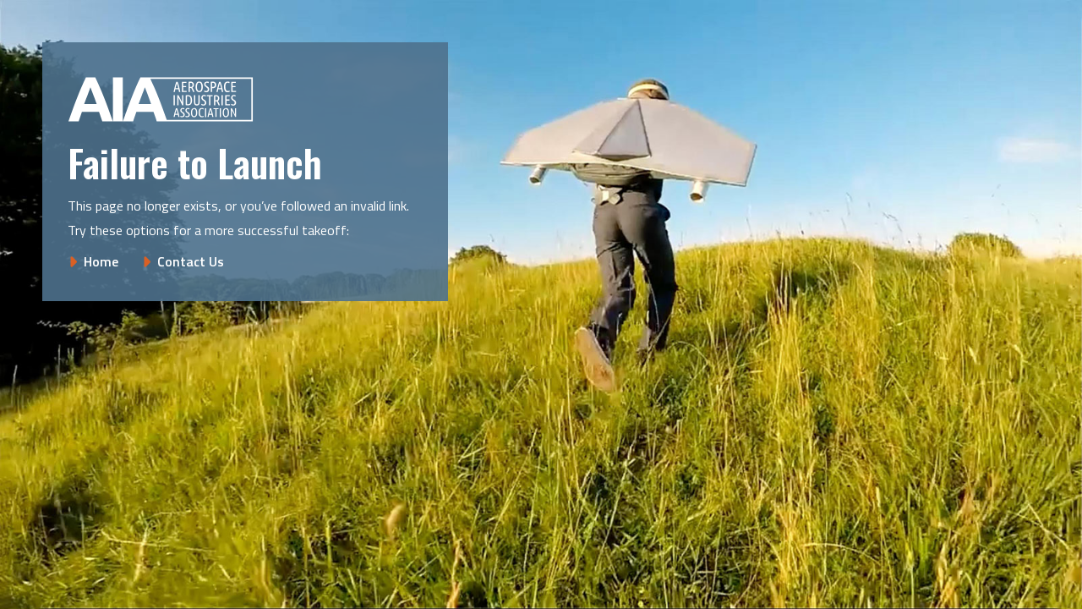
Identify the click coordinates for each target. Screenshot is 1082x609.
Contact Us (190, 261)
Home (101, 261)
